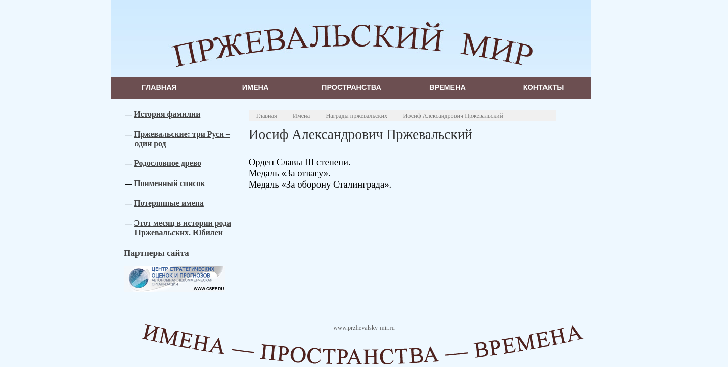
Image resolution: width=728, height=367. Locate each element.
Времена (447, 87)
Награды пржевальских (356, 115)
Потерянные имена (169, 203)
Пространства (351, 87)
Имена (255, 87)
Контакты (543, 87)
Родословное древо (167, 163)
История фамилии (167, 114)
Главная (159, 87)
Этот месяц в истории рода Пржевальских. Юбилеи (182, 228)
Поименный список (169, 183)
